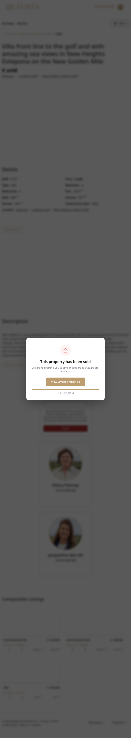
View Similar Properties (65, 381)
